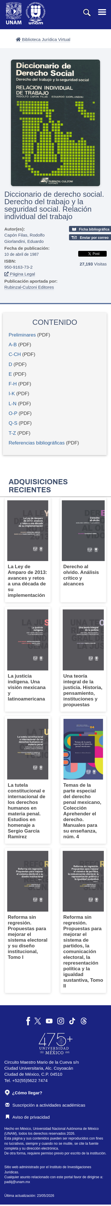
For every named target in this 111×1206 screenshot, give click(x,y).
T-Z (12, 433)
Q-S (13, 423)
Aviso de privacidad (27, 1117)
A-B (13, 344)
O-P (13, 413)
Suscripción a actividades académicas (45, 1105)
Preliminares (22, 335)
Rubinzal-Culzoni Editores (29, 287)
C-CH (15, 354)
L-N (12, 403)
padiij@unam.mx (17, 1182)
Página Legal (19, 274)
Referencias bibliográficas (37, 443)
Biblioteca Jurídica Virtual (43, 39)
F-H (13, 384)
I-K (12, 393)
